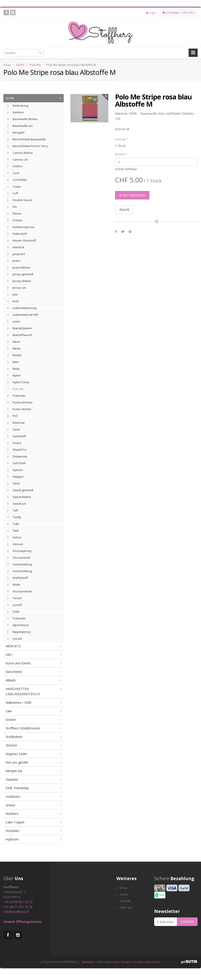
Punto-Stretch (19, 409)
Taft (12, 510)
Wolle (13, 585)
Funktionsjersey (20, 227)
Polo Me (35, 65)
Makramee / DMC (19, 702)
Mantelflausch (19, 335)
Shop (7, 65)
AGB (100, 962)
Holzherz (12, 813)
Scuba (14, 443)
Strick (13, 483)
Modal (14, 355)
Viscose (15, 544)
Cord (13, 173)
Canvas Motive (20, 153)
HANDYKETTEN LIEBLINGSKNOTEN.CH (23, 691)
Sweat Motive (19, 497)
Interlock (15, 247)
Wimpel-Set (14, 771)
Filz (12, 207)
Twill (12, 531)
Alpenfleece (18, 625)
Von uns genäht (17, 762)
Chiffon (15, 166)
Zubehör (12, 779)
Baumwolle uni (20, 126)
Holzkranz (13, 796)
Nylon (13, 375)
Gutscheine (14, 672)
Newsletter (88, 962)
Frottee (14, 220)
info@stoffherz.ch (16, 912)
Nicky (13, 369)
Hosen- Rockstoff (21, 240)
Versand (126, 962)
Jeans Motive (18, 267)
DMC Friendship (17, 788)
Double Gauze (19, 200)
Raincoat (16, 423)
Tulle (13, 524)
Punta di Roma (19, 402)
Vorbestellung (19, 564)
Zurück (124, 209)
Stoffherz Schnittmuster (23, 728)
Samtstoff (16, 436)
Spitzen (15, 470)
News (122, 894)
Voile (13, 612)
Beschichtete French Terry (27, 146)
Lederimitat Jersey (22, 308)
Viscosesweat (19, 591)
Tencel (14, 598)
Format (121, 139)
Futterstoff (17, 234)
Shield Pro (17, 450)
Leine (13, 321)
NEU (9, 654)
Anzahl (121, 154)
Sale (9, 711)
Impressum (112, 962)
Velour (14, 537)
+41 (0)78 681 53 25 (18, 902)
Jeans (13, 261)
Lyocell (14, 605)
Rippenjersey (19, 632)
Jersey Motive (19, 281)
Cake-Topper (15, 822)
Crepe (14, 186)
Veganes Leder (16, 754)
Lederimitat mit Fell (22, 315)
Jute (12, 294)
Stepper (15, 477)
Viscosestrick (18, 558)
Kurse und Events (18, 663)
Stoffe (20, 65)
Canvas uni (17, 159)
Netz (13, 362)
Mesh (13, 342)
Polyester (16, 396)
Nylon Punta (18, 382)
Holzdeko (12, 831)
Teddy (14, 517)
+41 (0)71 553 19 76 (18, 907)
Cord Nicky (17, 180)
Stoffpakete (14, 737)
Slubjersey (17, 456)
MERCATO (13, 646)
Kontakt (123, 901)
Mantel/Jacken (19, 328)
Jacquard (16, 254)
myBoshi (12, 839)
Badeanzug (17, 105)
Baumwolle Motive (22, 119)
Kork (13, 301)
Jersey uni (16, 288)
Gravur (10, 805)
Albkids (11, 680)
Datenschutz (152, 962)
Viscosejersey (19, 551)
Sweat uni (16, 504)
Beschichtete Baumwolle (26, 139)
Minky (14, 348)
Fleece (14, 213)
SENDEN (187, 921)
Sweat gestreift (20, 490)
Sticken (11, 719)
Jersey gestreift (20, 274)
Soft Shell (16, 463)
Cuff (12, 193)
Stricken (11, 745)
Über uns (124, 907)
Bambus (15, 112)
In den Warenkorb (132, 195)
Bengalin (16, 132)
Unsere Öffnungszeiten (22, 921)
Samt (13, 429)
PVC (12, 416)
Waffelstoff (17, 578)
